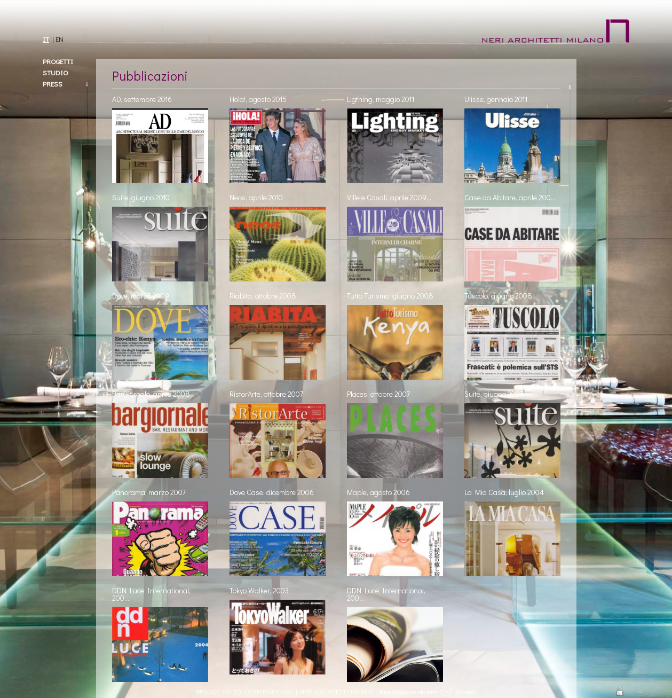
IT (46, 38)
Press (52, 83)
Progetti (58, 61)
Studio (55, 72)
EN (60, 38)
